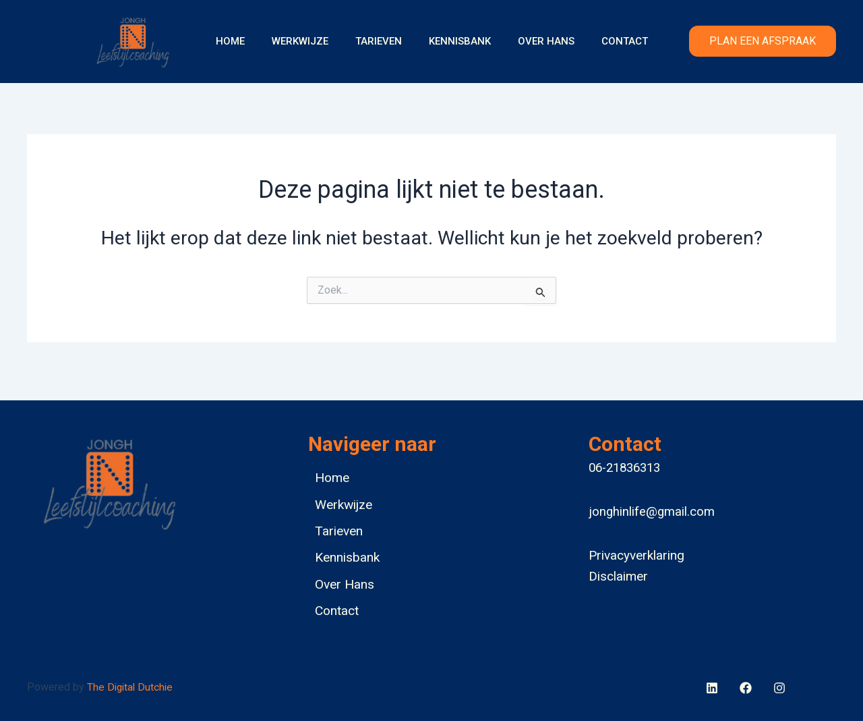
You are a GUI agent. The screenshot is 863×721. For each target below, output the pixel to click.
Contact (608, 41)
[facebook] (713, 688)
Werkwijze (310, 41)
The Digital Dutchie (131, 686)
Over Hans (536, 41)
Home (247, 41)
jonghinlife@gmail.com (652, 505)
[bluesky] (782, 688)
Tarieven (382, 41)
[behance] (747, 688)
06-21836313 (624, 461)
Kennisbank (456, 41)
